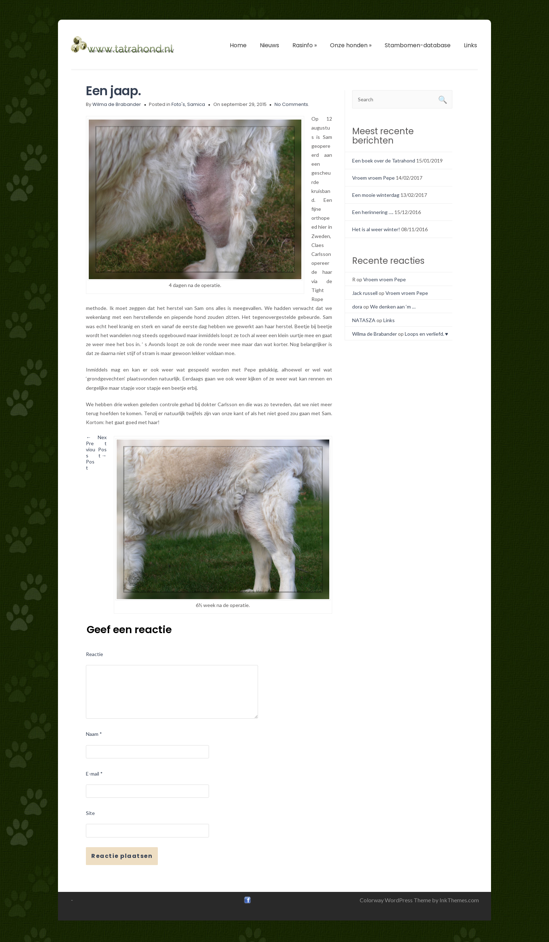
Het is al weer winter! (376, 229)
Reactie (94, 654)
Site (90, 813)
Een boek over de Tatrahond (383, 160)
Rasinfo (304, 45)
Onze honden (350, 45)
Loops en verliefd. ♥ (426, 334)
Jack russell (365, 293)
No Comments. (291, 104)
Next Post (102, 446)
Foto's (178, 104)
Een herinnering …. (372, 212)
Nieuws (269, 45)
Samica (196, 104)
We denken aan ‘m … (393, 307)
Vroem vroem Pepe (373, 178)
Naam (94, 734)
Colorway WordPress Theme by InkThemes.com (419, 900)
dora (357, 307)
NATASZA (363, 320)
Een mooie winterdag (375, 195)
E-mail (94, 774)
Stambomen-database (418, 45)
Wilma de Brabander (116, 104)
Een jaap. (113, 90)
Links (470, 45)
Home (238, 45)
